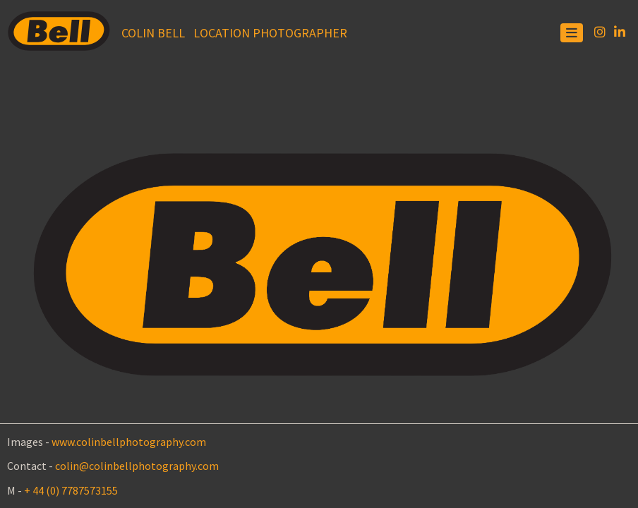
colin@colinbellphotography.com (137, 466)
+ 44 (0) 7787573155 (71, 490)
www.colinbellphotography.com (129, 442)
